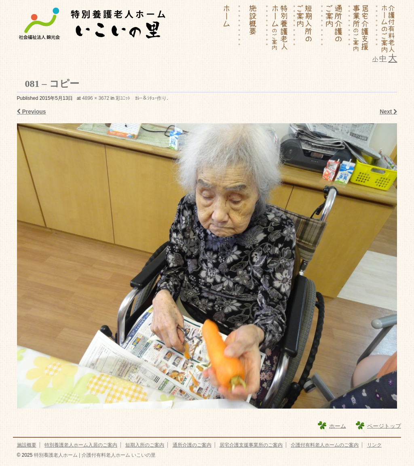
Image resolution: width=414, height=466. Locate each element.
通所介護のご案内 (192, 445)
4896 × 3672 (95, 98)
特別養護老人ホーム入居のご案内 (80, 445)
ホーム (337, 425)
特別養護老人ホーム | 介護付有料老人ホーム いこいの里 (93, 455)
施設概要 (26, 445)
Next (388, 111)
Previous (31, 111)
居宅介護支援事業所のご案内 (251, 445)
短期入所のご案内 (144, 445)
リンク (374, 445)
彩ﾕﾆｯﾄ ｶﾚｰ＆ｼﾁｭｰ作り (141, 98)
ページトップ (384, 425)
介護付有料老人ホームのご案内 (325, 445)
